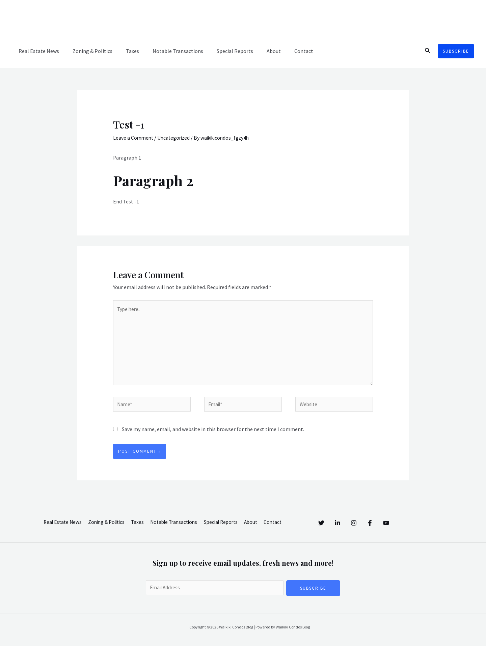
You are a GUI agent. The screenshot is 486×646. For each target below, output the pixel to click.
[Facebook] (390, 522)
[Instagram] (367, 522)
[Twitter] (321, 522)
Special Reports (223, 51)
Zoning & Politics (88, 51)
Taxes (125, 51)
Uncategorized (176, 137)
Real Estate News (37, 51)
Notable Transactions (168, 51)
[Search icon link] (428, 51)
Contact (286, 51)
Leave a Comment (134, 137)
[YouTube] (413, 522)
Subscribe (313, 593)
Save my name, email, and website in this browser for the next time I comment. (213, 433)
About (259, 51)
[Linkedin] (344, 522)
